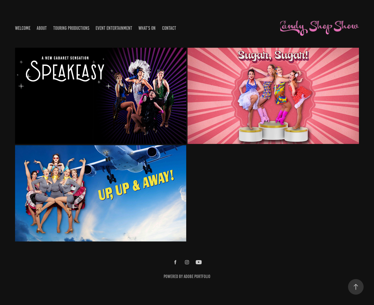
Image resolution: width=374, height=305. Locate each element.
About (42, 28)
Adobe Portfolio (197, 276)
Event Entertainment (114, 28)
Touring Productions (71, 28)
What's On (147, 28)
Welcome (22, 28)
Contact (169, 28)
